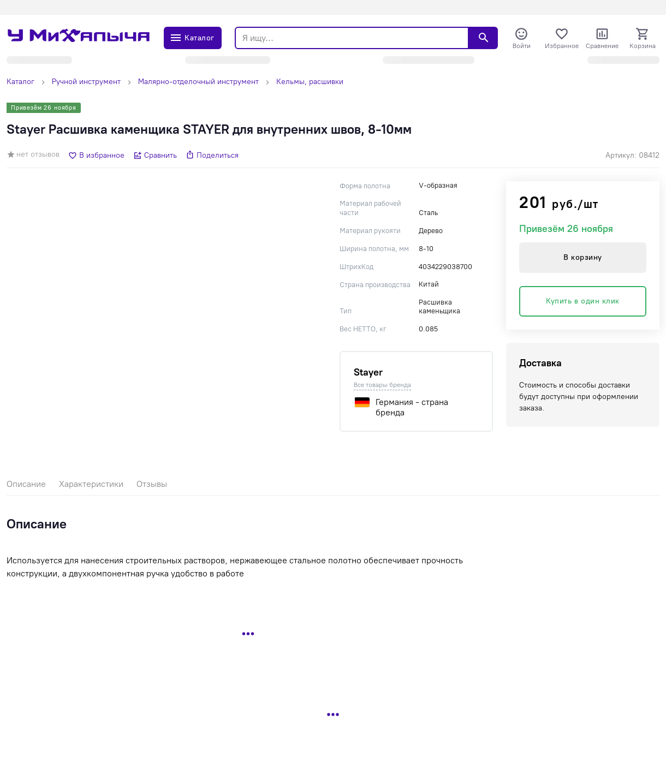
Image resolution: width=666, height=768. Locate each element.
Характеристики (91, 484)
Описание (26, 484)
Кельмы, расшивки (309, 81)
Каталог (20, 81)
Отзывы (151, 484)
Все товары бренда (382, 385)
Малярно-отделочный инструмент (198, 81)
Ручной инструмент (86, 81)
